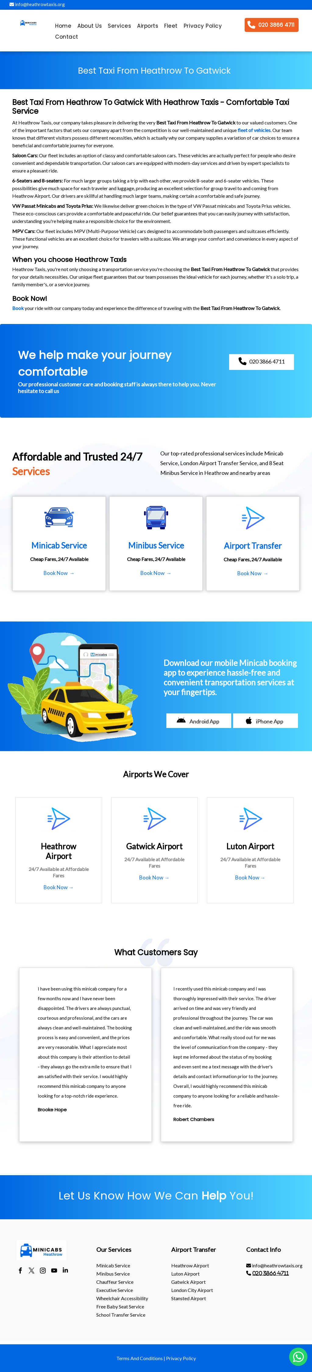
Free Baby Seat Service (120, 1306)
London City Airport (192, 1290)
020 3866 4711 (270, 1273)
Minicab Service (113, 1265)
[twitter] (31, 1271)
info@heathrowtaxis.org (37, 4)
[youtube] (54, 1271)
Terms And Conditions (139, 1358)
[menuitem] (63, 27)
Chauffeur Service (114, 1282)
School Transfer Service (120, 1315)
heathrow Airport (190, 1265)
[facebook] (20, 1271)
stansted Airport (188, 1298)
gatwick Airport (188, 1282)
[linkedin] (65, 1271)
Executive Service (114, 1290)
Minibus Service (113, 1273)
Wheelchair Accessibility (122, 1298)
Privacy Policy (181, 1358)
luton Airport (185, 1273)
